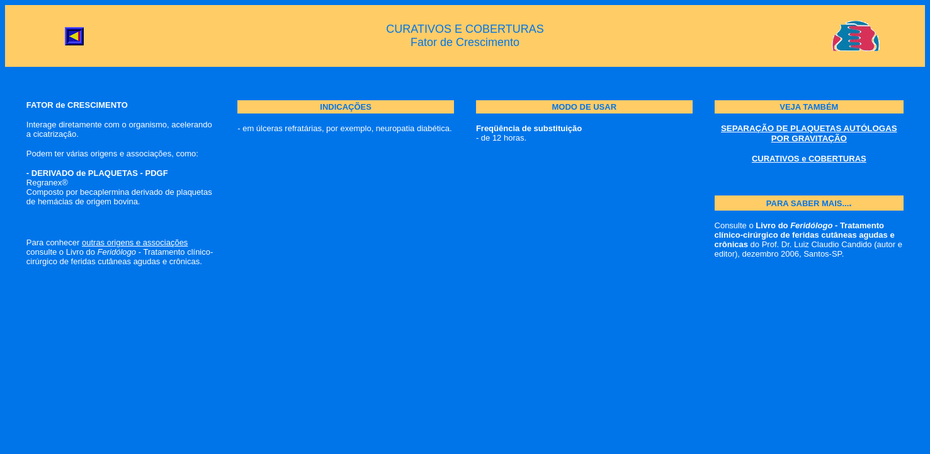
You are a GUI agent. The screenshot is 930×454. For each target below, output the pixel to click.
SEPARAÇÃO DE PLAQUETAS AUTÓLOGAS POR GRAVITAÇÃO (809, 133)
